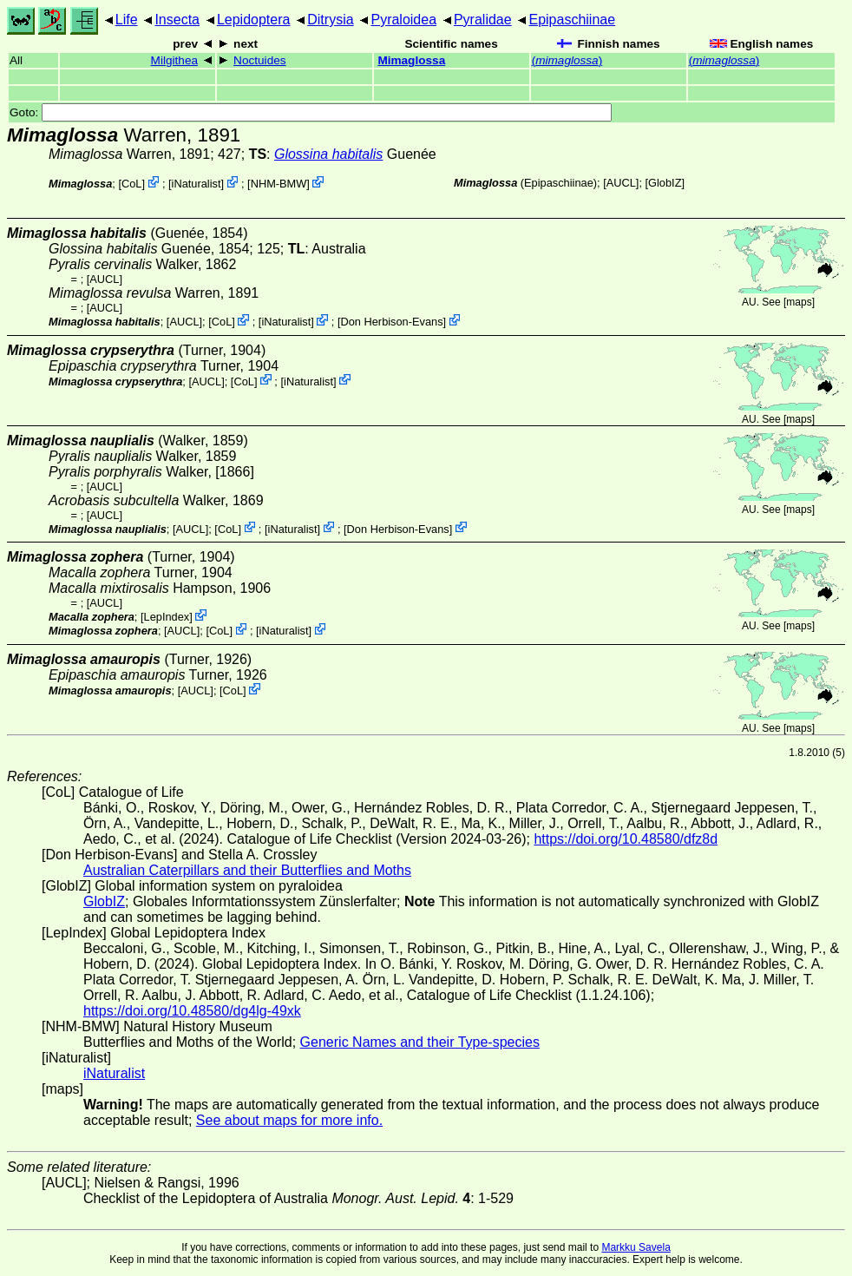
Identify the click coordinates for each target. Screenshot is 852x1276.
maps (798, 302)
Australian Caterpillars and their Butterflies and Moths (247, 870)
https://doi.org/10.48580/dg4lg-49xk (192, 1010)
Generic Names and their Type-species (420, 1042)
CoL (131, 183)
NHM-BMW (279, 183)
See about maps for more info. (289, 1120)
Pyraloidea (403, 19)
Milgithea (174, 60)
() (567, 60)
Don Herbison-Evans (391, 321)
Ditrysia (330, 19)
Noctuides (259, 60)
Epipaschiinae (571, 19)
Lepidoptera (254, 19)
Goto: (311, 112)
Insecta (177, 19)
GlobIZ (664, 182)
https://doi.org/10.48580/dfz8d (626, 839)
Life (126, 19)
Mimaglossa (411, 60)
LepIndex (167, 616)
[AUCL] (621, 182)
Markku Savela (635, 1247)
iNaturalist (196, 183)
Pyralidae (483, 19)
